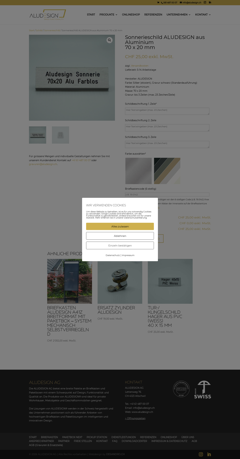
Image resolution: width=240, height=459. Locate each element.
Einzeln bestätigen (120, 245)
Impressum (128, 255)
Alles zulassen (120, 226)
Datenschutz (113, 255)
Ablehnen (120, 235)
